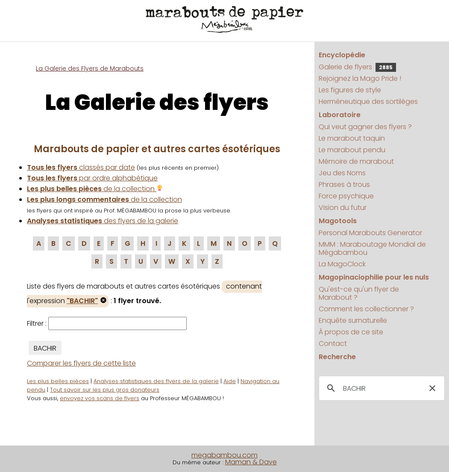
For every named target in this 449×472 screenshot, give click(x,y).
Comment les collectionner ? (366, 309)
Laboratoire (340, 115)
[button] (432, 388)
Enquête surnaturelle (353, 320)
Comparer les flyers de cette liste (81, 363)
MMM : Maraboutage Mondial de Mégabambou (372, 248)
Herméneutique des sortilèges (368, 101)
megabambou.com (224, 455)
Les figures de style (350, 90)
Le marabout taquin (352, 138)
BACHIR (45, 348)
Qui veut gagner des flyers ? (365, 127)
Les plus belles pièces (58, 381)
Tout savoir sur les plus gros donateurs (104, 390)
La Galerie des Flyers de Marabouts (90, 68)
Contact (333, 343)
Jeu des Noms (342, 173)
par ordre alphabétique (92, 178)
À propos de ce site (351, 332)
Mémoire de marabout (356, 161)
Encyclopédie (342, 55)
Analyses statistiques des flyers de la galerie (156, 381)
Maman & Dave (251, 462)
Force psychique (346, 196)
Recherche (337, 357)
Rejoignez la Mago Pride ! (360, 78)
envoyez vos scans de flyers (99, 398)
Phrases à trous (344, 184)
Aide (229, 381)
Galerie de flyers (357, 67)
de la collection (95, 189)
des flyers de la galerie (102, 221)
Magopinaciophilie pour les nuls (374, 277)
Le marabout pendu (352, 150)
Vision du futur (343, 207)
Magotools (338, 221)
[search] (380, 389)
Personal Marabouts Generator (370, 233)
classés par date (81, 167)
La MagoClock (342, 264)
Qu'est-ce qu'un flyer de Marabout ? (359, 293)
